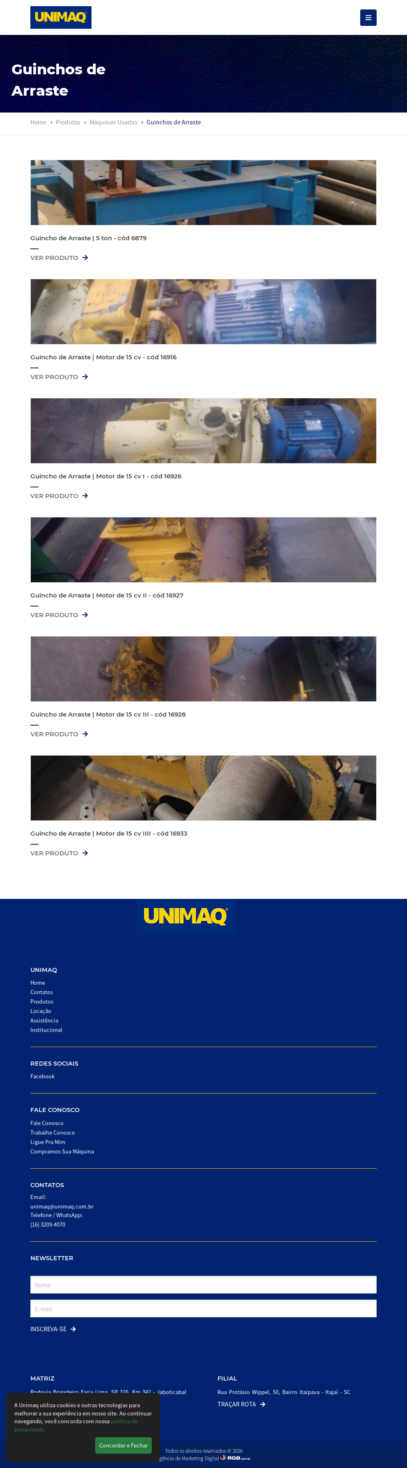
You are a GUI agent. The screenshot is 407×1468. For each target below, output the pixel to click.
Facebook (42, 1076)
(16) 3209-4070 (47, 1224)
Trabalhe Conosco (52, 1132)
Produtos (69, 122)
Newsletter (51, 1258)
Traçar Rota (241, 1403)
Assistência (44, 1020)
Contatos (41, 992)
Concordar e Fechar (123, 1445)
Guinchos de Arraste (173, 122)
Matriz (42, 1378)
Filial (227, 1378)
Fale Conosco (55, 1110)
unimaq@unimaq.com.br (62, 1206)
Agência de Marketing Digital (188, 1457)
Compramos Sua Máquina (62, 1151)
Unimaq (43, 970)
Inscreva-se (53, 1328)
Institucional (46, 1030)
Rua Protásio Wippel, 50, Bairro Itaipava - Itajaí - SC (283, 1392)
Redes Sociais (54, 1063)
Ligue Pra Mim (47, 1142)
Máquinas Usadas (114, 122)
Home (38, 122)
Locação (40, 1011)
